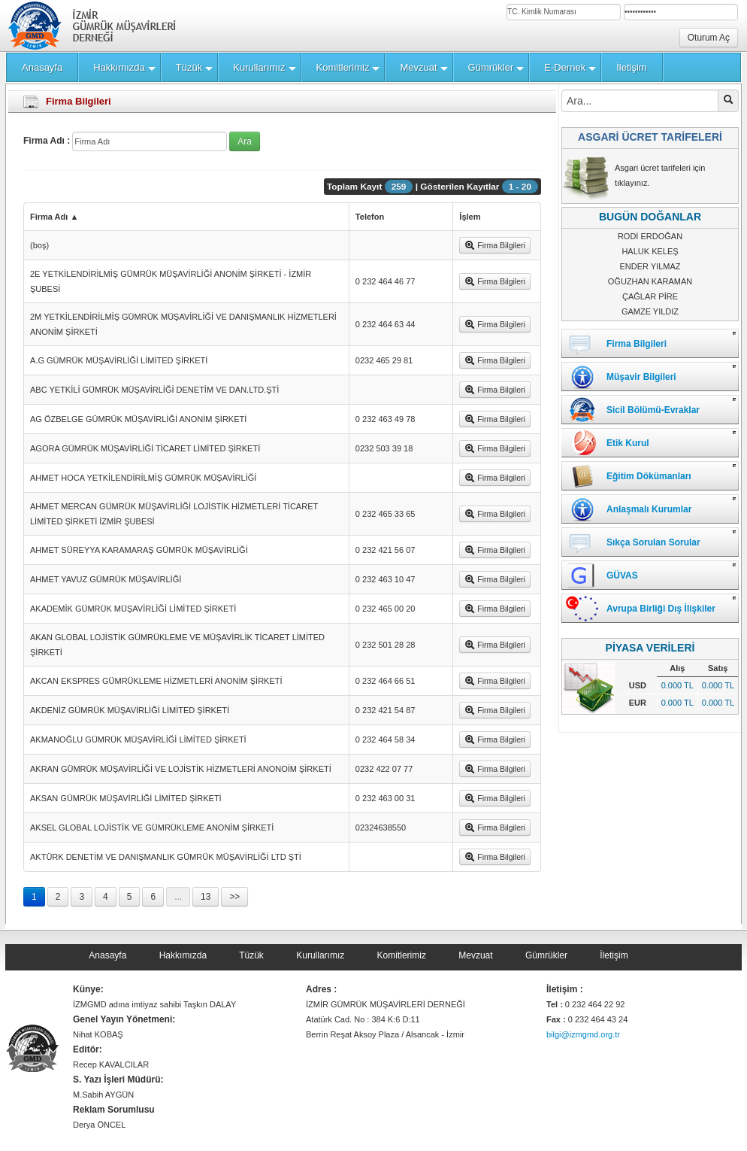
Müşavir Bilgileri (641, 377)
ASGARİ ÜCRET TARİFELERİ (650, 137)
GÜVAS (622, 575)
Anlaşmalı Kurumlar (648, 509)
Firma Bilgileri (636, 344)
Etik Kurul (627, 443)
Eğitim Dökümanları (648, 476)
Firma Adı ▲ (54, 216)
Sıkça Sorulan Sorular (653, 542)
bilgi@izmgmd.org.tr (583, 1034)
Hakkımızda (183, 955)
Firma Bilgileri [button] (494, 245)
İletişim (614, 955)
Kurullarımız (320, 955)
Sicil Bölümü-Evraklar (653, 410)
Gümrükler (546, 955)
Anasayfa (107, 955)
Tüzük (251, 955)
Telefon (369, 216)
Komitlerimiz (401, 955)
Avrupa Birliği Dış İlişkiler (660, 608)
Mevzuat (475, 955)
